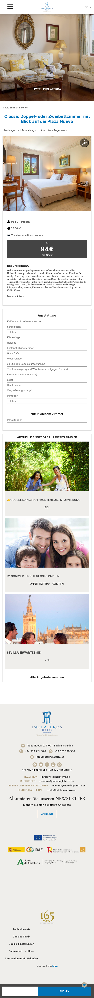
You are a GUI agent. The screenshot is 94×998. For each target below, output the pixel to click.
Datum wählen (14, 296)
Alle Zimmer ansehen (16, 107)
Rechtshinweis (21, 929)
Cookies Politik (21, 936)
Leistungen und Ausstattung (19, 130)
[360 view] (84, 142)
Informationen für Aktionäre (21, 958)
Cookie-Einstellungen (21, 943)
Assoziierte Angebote (53, 130)
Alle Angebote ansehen (47, 677)
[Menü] (10, 7)
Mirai (55, 966)
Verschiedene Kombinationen (27, 235)
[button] (5, 173)
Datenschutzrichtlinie (21, 951)
